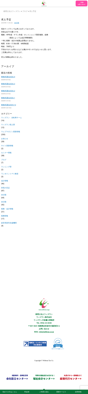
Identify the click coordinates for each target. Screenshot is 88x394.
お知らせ (4, 139)
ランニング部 (6, 167)
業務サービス (61, 392)
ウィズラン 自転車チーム (11, 118)
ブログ (25, 11)
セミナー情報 (6, 153)
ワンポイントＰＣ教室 (9, 174)
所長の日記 (5, 188)
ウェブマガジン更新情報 (10, 132)
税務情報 (4, 216)
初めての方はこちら (10, 392)
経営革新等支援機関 (9, 223)
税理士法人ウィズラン (12, 11)
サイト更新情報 (7, 146)
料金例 (26, 392)
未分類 (16, 23)
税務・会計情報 (7, 209)
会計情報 (4, 181)
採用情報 (78, 392)
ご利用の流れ (44, 392)
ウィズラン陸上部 (8, 125)
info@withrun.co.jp (46, 332)
